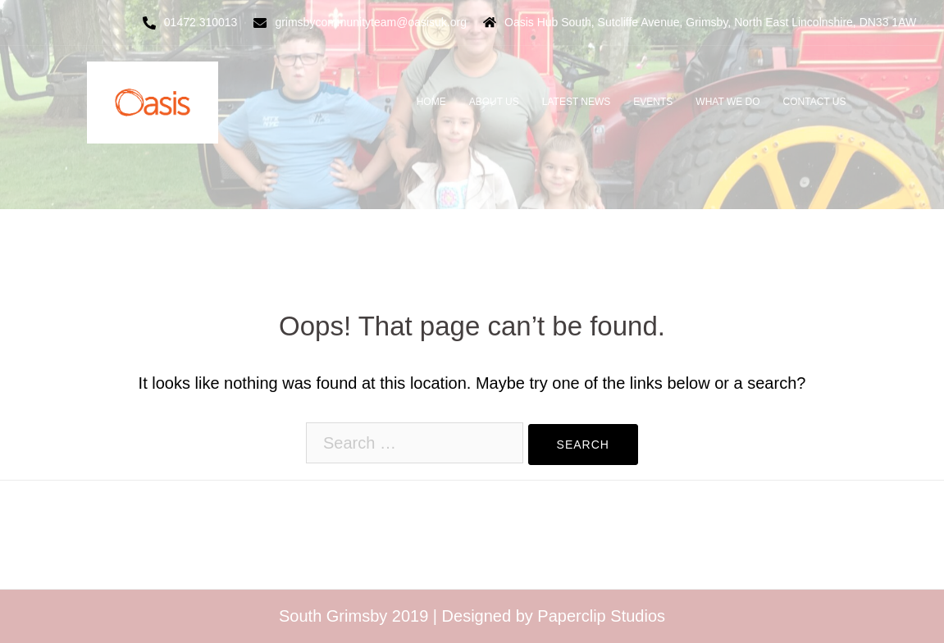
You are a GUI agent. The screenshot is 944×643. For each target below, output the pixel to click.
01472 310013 (201, 22)
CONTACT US (814, 101)
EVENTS (653, 101)
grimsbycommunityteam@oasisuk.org (371, 22)
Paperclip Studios (601, 616)
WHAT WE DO (727, 101)
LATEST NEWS (576, 101)
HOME (431, 101)
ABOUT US (494, 101)
